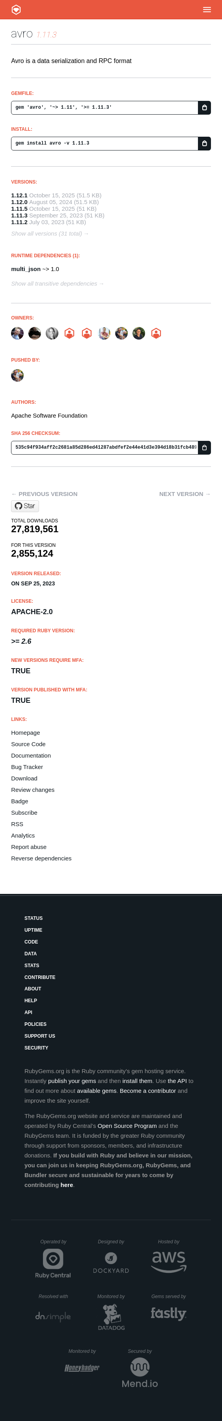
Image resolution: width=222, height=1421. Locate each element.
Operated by (55, 1244)
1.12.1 (19, 195)
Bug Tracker (27, 766)
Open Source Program (127, 1125)
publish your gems (72, 1080)
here (67, 1184)
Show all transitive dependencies (54, 283)
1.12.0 (19, 202)
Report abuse (29, 846)
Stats (31, 965)
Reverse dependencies (41, 858)
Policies (35, 1024)
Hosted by (172, 1242)
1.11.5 (19, 208)
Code (31, 942)
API (28, 1012)
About (32, 989)
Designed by (113, 1242)
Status (33, 918)
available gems (96, 1090)
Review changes (32, 789)
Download (24, 778)
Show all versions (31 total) (46, 233)
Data (30, 954)
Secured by (142, 1351)
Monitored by (113, 1296)
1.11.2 (19, 222)
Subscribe (24, 812)
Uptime (33, 930)
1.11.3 (19, 215)
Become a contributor (148, 1090)
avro (22, 33)
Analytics (23, 835)
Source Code (28, 744)
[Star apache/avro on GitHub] (25, 506)
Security (36, 1048)
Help (30, 1000)
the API (177, 1080)
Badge (19, 801)
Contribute (40, 977)
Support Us (39, 1036)
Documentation (31, 755)
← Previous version (44, 493)
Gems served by (169, 1296)
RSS (17, 824)
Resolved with (55, 1296)
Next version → (185, 493)
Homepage (25, 732)
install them (137, 1080)
